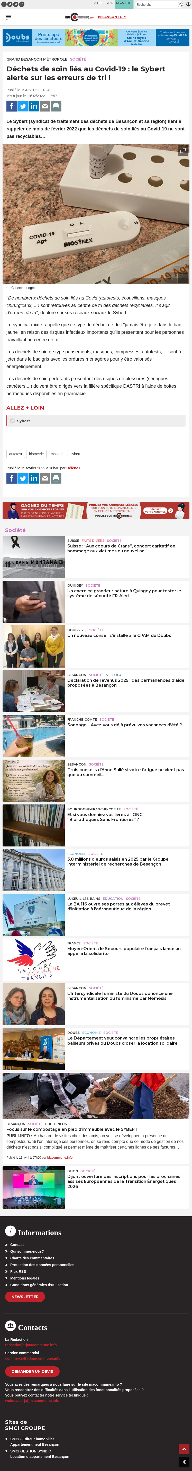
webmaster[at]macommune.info (32, 1401)
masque (57, 454)
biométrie (36, 454)
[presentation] (171, 277)
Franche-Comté (82, 719)
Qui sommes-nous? (27, 1251)
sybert (75, 454)
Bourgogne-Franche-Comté (94, 809)
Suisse (73, 541)
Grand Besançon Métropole (36, 59)
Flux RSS (18, 1271)
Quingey (75, 585)
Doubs (73, 1033)
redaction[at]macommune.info (31, 1345)
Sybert (20, 421)
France (74, 943)
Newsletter (25, 1296)
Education (113, 899)
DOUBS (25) (77, 630)
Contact (17, 1245)
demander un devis (32, 1371)
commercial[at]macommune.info (33, 1358)
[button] (180, 4)
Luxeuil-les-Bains (83, 899)
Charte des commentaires (32, 1258)
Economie (76, 854)
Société (78, 59)
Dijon (72, 1171)
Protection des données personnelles (42, 1265)
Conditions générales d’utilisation (39, 1285)
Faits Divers (93, 541)
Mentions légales (24, 1278)
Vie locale (115, 675)
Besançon (76, 675)
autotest (15, 454)
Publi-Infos (56, 1124)
